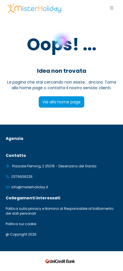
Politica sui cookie (21, 224)
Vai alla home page (61, 102)
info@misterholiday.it (29, 187)
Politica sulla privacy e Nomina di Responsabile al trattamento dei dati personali (59, 211)
